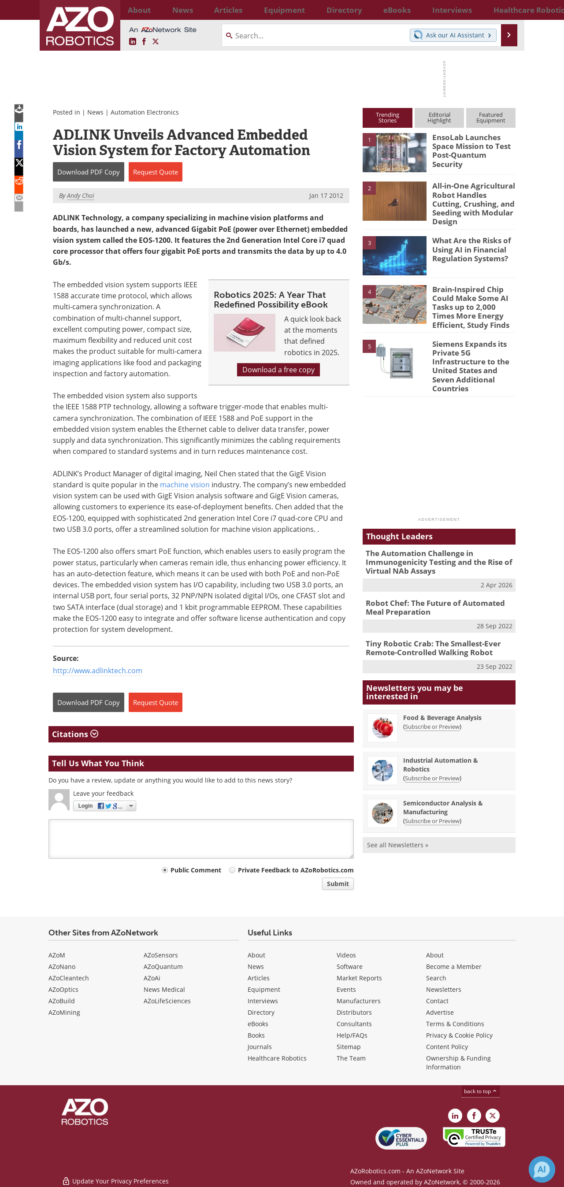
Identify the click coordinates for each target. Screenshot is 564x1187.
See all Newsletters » (397, 813)
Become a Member (454, 966)
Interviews (263, 1001)
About (256, 955)
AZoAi (152, 978)
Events (346, 989)
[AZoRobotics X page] (155, 42)
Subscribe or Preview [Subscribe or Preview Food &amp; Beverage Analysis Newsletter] (432, 695)
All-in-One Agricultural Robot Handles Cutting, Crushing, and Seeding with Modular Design (470, 197)
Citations (75, 734)
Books (256, 1035)
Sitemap (349, 1046)
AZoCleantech (68, 978)
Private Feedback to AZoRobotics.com (296, 870)
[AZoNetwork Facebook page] (144, 42)
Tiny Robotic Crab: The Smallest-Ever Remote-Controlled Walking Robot (427, 617)
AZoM (56, 955)
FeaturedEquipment (490, 117)
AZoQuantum (163, 966)
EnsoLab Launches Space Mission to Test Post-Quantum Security (472, 145)
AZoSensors (161, 955)
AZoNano (61, 966)
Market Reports (359, 978)
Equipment (264, 989)
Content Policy (447, 1046)
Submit (338, 883)
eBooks (258, 1024)
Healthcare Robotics (277, 1058)
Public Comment (196, 870)
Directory (261, 1012)
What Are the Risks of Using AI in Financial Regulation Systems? (468, 242)
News (95, 112)
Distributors (354, 1012)
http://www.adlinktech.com (97, 670)
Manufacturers (359, 1001)
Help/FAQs (352, 1035)
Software (350, 966)
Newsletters (443, 989)
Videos (346, 955)
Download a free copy (278, 370)
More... (506, 9)
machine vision (185, 485)
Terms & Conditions (455, 1024)
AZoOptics (63, 989)
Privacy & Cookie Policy (459, 1035)
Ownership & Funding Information (458, 1062)
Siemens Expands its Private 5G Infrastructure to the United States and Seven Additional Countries (473, 348)
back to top (480, 1091)
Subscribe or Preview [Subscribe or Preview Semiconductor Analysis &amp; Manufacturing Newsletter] (432, 790)
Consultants (354, 1024)
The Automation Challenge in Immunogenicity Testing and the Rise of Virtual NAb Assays (432, 536)
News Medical (164, 989)
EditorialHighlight (439, 117)
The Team (351, 1058)
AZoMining (64, 1012)
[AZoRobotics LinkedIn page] (132, 42)
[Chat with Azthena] (542, 1169)
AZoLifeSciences (167, 1001)
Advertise (440, 1012)
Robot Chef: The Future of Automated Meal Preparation (437, 579)
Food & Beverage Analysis (442, 686)
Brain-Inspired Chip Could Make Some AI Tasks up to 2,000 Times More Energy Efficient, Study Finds (471, 298)
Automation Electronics (145, 112)
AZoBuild (61, 1001)
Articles (259, 978)
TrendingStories (387, 117)
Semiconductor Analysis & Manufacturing (443, 776)
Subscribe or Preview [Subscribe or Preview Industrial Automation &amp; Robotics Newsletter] (432, 747)
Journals (260, 1046)
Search (436, 978)
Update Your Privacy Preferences (115, 1176)
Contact (437, 1001)
